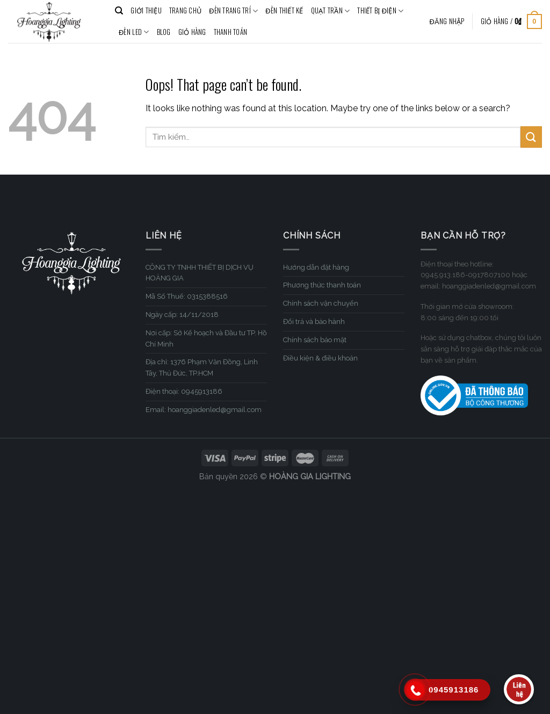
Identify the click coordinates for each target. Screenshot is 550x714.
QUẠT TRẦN (330, 10)
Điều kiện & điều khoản (320, 358)
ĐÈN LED (134, 32)
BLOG (164, 32)
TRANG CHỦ (185, 10)
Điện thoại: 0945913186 (184, 391)
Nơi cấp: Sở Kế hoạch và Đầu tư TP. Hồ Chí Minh (206, 338)
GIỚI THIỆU (146, 10)
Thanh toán (231, 32)
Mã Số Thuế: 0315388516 (187, 296)
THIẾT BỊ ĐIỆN (380, 10)
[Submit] (531, 136)
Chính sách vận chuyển (320, 303)
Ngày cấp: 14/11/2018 (182, 315)
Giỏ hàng (192, 32)
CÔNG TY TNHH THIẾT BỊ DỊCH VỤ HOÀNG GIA (200, 273)
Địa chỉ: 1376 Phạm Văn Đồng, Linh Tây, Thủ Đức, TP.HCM (202, 367)
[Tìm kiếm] (119, 11)
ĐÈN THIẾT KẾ (284, 10)
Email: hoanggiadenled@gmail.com (204, 410)
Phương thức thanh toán (322, 285)
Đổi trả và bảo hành (314, 322)
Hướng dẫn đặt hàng (316, 267)
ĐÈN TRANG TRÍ (233, 10)
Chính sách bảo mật (314, 340)
